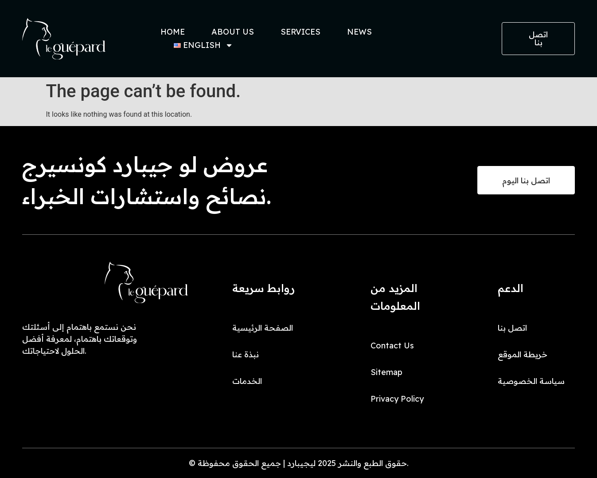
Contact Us (392, 345)
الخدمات (247, 381)
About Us (232, 32)
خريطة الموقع (522, 354)
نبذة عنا (245, 354)
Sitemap (386, 372)
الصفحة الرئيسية (262, 328)
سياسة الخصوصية (531, 381)
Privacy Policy (397, 399)
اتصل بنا (512, 328)
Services (300, 32)
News (359, 32)
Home (172, 32)
